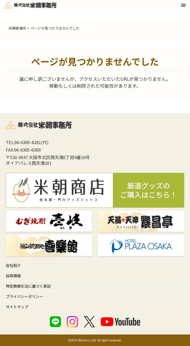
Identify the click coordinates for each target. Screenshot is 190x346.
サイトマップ (17, 306)
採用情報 (13, 275)
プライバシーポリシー (24, 296)
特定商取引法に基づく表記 (28, 286)
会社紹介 (13, 265)
